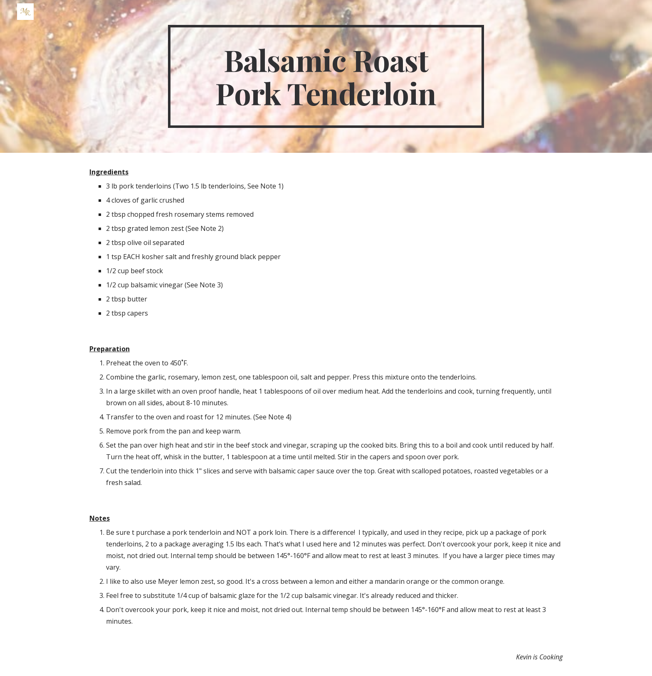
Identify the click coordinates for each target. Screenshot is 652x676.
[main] (326, 76)
